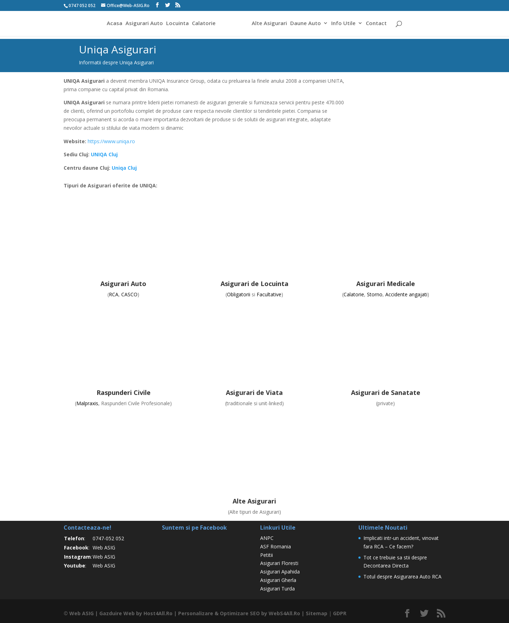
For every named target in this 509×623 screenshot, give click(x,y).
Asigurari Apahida (280, 571)
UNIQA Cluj (104, 154)
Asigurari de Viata (254, 392)
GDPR (338, 613)
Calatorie (203, 24)
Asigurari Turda (277, 588)
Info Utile (344, 24)
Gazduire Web (116, 613)
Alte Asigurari (270, 24)
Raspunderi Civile (123, 392)
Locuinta (176, 24)
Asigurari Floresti (279, 563)
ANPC (267, 538)
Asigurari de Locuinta (254, 283)
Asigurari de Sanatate (385, 392)
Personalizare (195, 613)
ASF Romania (275, 546)
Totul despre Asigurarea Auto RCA (402, 576)
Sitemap (315, 613)
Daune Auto (306, 24)
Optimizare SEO (239, 613)
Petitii (266, 555)
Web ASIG (104, 547)
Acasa (113, 24)
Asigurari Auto (143, 24)
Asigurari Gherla (278, 580)
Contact (377, 24)
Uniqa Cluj (124, 167)
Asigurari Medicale (385, 283)
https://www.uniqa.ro (111, 141)
